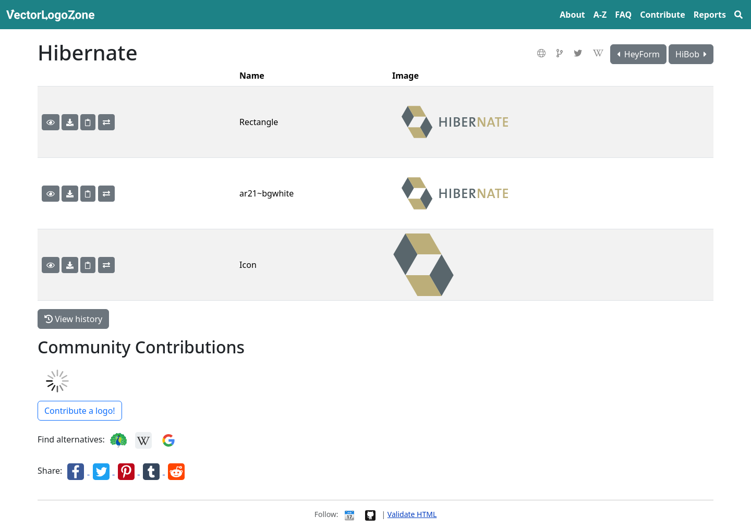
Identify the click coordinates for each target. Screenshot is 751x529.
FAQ (623, 14)
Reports (710, 14)
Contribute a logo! (79, 410)
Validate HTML (412, 514)
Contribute (662, 14)
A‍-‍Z (600, 14)
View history (73, 319)
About (572, 14)
